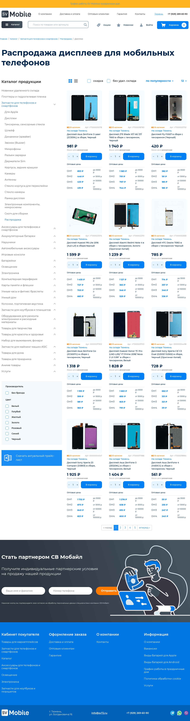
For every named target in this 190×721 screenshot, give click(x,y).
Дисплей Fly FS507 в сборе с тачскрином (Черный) (167, 136)
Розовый (17, 428)
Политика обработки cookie (162, 678)
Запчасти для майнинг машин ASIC (28, 346)
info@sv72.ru (99, 713)
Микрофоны (13, 149)
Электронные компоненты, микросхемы (22, 206)
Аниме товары (28, 365)
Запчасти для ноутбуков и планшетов (28, 309)
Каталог (14, 39)
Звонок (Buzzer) (15, 142)
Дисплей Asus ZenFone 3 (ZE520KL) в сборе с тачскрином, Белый (122, 465)
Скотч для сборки (16, 213)
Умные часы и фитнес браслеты (28, 291)
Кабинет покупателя (20, 634)
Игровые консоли (13, 254)
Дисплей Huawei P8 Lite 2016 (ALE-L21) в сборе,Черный (83, 244)
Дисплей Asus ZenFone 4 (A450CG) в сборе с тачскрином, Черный (165, 465)
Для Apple (11, 111)
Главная (3, 39)
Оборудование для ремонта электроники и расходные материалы (28, 319)
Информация (156, 634)
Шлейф (9, 130)
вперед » (144, 527)
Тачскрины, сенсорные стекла (25, 124)
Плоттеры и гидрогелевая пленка (23, 96)
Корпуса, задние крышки (21, 167)
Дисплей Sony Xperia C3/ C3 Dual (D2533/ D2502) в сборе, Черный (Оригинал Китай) (167, 354)
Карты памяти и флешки (28, 285)
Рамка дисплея (15, 198)
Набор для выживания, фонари (22, 340)
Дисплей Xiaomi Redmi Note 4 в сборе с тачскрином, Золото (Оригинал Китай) (126, 245)
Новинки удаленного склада (20, 90)
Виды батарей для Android (161, 662)
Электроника (28, 273)
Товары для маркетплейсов (19, 641)
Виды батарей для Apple (160, 655)
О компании (45, 14)
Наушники (28, 242)
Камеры (10, 173)
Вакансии (150, 648)
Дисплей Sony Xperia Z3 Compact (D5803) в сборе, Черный (81, 465)
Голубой (16, 411)
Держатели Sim (15, 161)
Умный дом (28, 297)
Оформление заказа (68, 634)
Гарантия (122, 14)
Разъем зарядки (15, 155)
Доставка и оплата (70, 14)
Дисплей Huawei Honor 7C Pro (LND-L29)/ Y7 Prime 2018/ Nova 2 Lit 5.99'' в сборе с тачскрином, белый (125, 356)
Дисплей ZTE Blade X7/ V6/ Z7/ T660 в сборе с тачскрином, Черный (125, 137)
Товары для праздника (28, 359)
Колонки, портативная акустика (28, 303)
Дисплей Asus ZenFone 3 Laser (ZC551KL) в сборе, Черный (83, 136)
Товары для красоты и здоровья (28, 334)
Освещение (28, 266)
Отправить (109, 590)
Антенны (10, 179)
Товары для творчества (28, 328)
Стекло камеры (15, 191)
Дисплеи (11, 118)
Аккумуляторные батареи (28, 235)
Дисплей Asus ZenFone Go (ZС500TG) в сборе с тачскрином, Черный (81, 354)
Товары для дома (28, 352)
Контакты (140, 14)
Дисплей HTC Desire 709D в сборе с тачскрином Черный (167, 244)
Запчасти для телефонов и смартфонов (38, 39)
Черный (16, 439)
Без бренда (18, 393)
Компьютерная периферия (28, 279)
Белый (15, 406)
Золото (15, 422)
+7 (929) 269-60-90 (177, 14)
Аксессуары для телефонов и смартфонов (28, 228)
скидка (98, 81)
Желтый (16, 417)
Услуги (28, 371)
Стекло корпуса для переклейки (26, 185)
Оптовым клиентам (98, 14)
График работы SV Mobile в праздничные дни (95, 3)
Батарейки (28, 260)
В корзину (91, 156)
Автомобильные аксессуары (28, 248)
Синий (15, 433)
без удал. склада (124, 81)
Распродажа (66, 39)
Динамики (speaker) (18, 136)
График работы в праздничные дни (164, 670)
